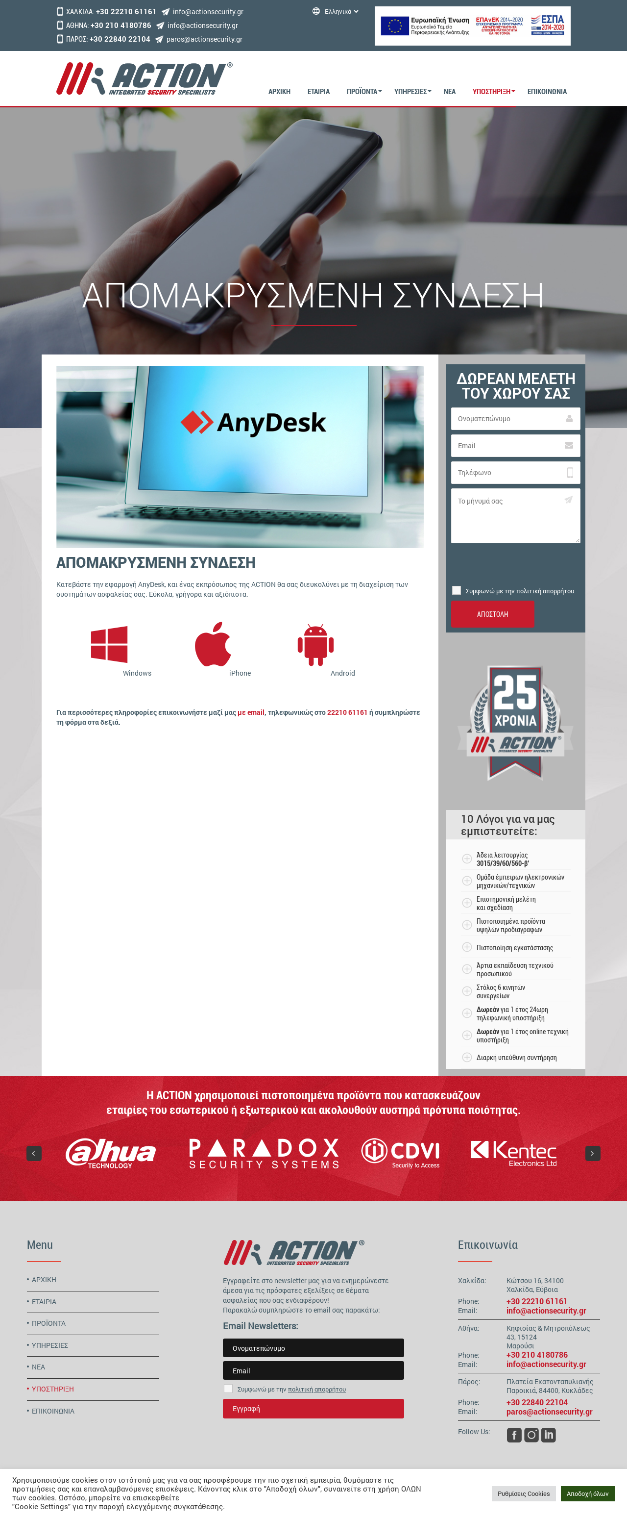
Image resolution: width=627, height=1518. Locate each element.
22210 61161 (347, 712)
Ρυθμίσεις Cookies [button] (524, 1493)
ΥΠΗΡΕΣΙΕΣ (410, 91)
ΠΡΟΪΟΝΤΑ (362, 91)
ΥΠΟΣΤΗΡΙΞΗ (491, 91)
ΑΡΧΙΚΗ (279, 91)
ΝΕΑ (450, 91)
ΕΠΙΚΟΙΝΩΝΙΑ (547, 91)
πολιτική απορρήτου (317, 1389)
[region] (313, 1153)
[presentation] (515, 564)
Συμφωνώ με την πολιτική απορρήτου (520, 590)
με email (251, 712)
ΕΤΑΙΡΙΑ (319, 91)
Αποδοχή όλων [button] (588, 1493)
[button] (34, 1153)
